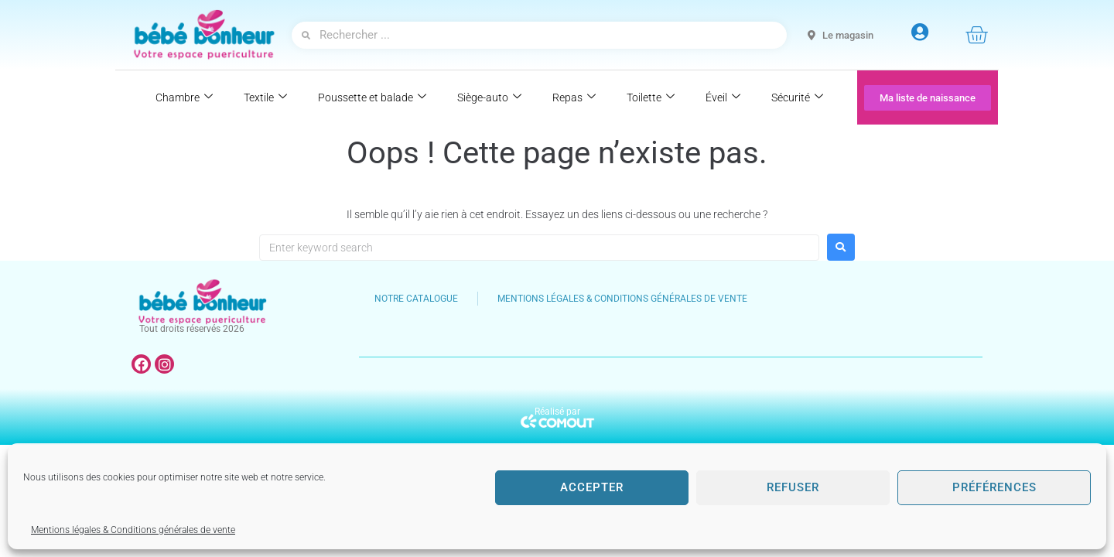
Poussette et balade (372, 97)
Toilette (651, 97)
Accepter (592, 487)
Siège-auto (489, 97)
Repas (574, 97)
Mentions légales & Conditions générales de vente (133, 530)
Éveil (723, 97)
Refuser (793, 487)
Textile (265, 97)
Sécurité (797, 97)
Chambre (184, 97)
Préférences (994, 487)
